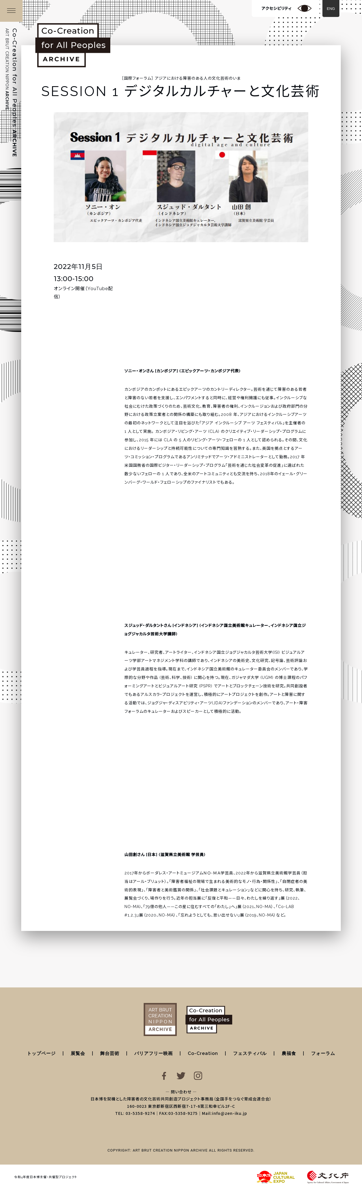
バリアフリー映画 (153, 1053)
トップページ (41, 1053)
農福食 (289, 1053)
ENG (331, 8)
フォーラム (323, 1053)
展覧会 (78, 1053)
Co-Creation (203, 1053)
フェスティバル (250, 1053)
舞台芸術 (109, 1053)
